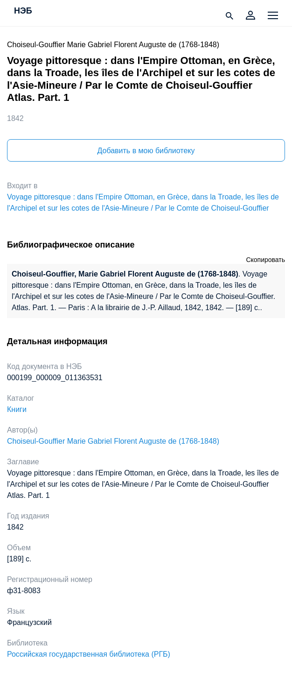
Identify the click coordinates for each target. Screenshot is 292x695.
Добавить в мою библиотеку (146, 151)
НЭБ (23, 11)
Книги (17, 409)
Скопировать (265, 259)
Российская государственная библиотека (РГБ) (88, 654)
